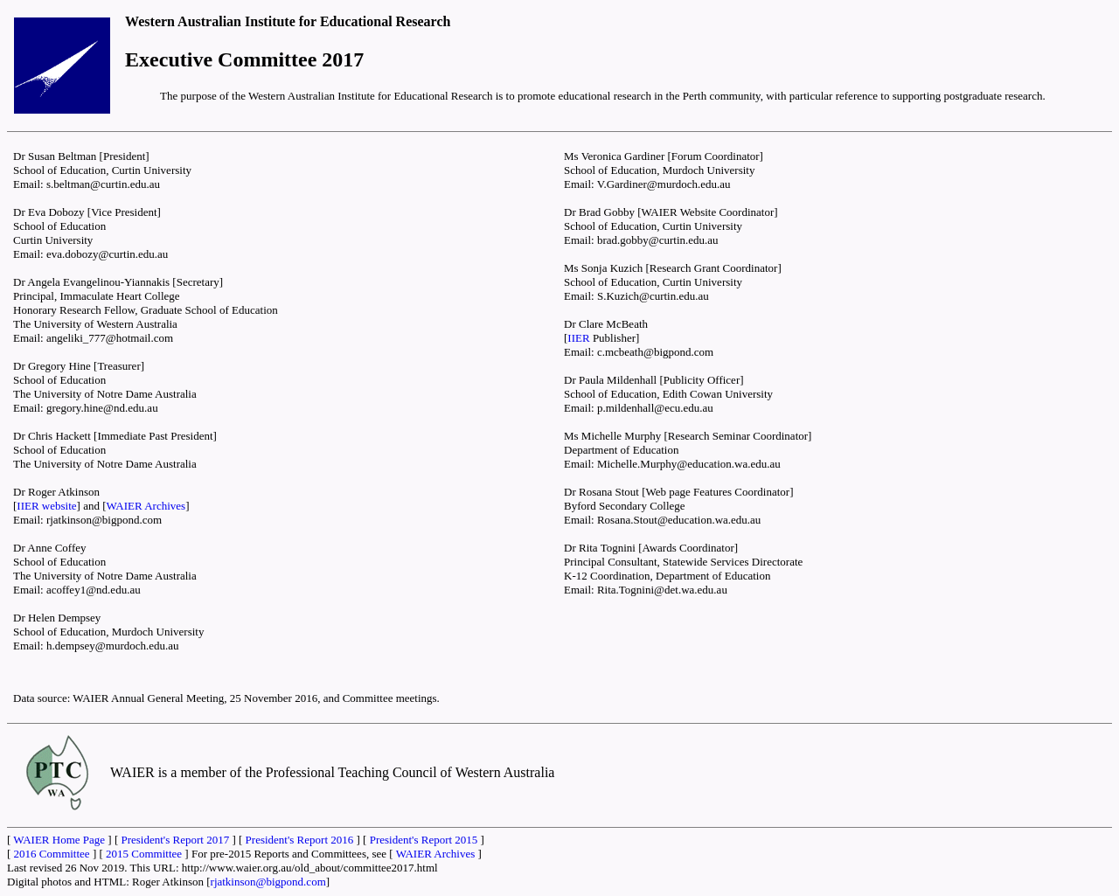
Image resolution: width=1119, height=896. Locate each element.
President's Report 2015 (424, 839)
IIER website (46, 505)
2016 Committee (52, 853)
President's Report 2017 (175, 839)
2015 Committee (144, 853)
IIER (578, 337)
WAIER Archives (146, 505)
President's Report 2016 (300, 839)
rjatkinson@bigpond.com (268, 881)
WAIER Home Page (59, 839)
